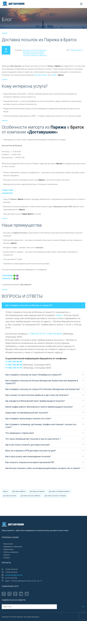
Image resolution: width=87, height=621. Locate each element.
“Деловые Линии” (40, 75)
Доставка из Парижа (37, 491)
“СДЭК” (54, 75)
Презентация (8, 549)
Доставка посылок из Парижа (33, 52)
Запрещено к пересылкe (12, 547)
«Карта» (59, 315)
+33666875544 (7, 193)
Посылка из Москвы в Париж (33, 54)
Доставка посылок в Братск (30, 496)
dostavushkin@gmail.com (13, 575)
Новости (6, 555)
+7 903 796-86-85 (13, 364)
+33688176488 (7, 190)
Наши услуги (8, 544)
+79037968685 (10, 276)
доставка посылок (9, 496)
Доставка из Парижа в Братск (59, 491)
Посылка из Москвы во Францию (35, 55)
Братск (5, 491)
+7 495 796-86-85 (13, 361)
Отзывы (6, 558)
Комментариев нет (76, 50)
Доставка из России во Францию (34, 50)
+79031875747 (10, 279)
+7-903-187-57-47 (36, 334)
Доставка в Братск (19, 491)
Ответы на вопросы (10, 552)
